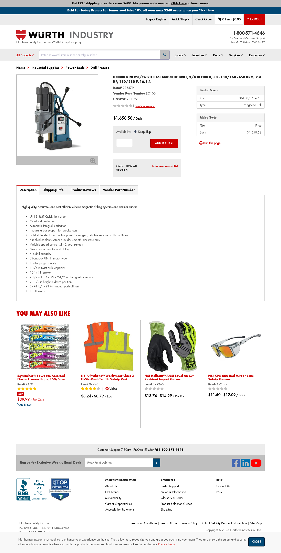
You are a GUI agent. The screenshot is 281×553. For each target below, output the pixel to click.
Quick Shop (180, 19)
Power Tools (74, 68)
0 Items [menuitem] (229, 19)
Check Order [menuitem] (203, 19)
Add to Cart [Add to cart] (164, 143)
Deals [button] (218, 55)
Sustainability (113, 498)
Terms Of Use (168, 523)
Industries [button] (199, 55)
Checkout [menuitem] (254, 19)
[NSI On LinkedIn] (245, 465)
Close (256, 542)
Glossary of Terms (172, 498)
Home (20, 68)
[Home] (65, 35)
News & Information (173, 492)
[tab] (140, 248)
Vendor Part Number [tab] (119, 190)
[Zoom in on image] (57, 115)
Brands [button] (180, 55)
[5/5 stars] (27, 389)
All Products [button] (25, 55)
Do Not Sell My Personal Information (224, 523)
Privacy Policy (189, 523)
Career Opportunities (118, 504)
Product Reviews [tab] (83, 190)
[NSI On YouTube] (256, 465)
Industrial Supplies (45, 68)
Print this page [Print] (209, 143)
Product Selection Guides (176, 504)
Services (236, 55)
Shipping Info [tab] (53, 190)
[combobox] (104, 55)
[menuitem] (180, 19)
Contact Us (223, 486)
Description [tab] (28, 190)
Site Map (166, 509)
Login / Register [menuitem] (156, 19)
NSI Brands (112, 492)
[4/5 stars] (91, 389)
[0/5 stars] (155, 389)
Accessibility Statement (119, 509)
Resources (257, 55)
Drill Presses (100, 68)
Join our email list (165, 166)
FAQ (219, 492)
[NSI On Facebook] (236, 465)
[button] (188, 19)
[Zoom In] (93, 162)
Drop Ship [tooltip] (144, 132)
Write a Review (145, 106)
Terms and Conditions (143, 523)
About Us (111, 486)
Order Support (170, 486)
